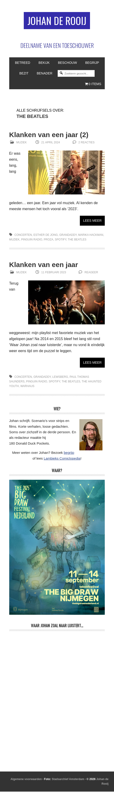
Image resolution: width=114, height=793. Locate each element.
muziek (14, 241)
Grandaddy (68, 236)
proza (48, 241)
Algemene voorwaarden (26, 780)
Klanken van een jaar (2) (48, 136)
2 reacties (86, 143)
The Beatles (77, 241)
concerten (23, 236)
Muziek (21, 143)
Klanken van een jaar (43, 266)
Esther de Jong (45, 236)
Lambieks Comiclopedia (62, 460)
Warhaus (27, 387)
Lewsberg (60, 378)
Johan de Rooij (56, 21)
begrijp (69, 454)
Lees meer (92, 222)
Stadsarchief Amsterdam (68, 780)
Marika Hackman (90, 236)
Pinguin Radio (31, 241)
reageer (91, 273)
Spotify (60, 241)
